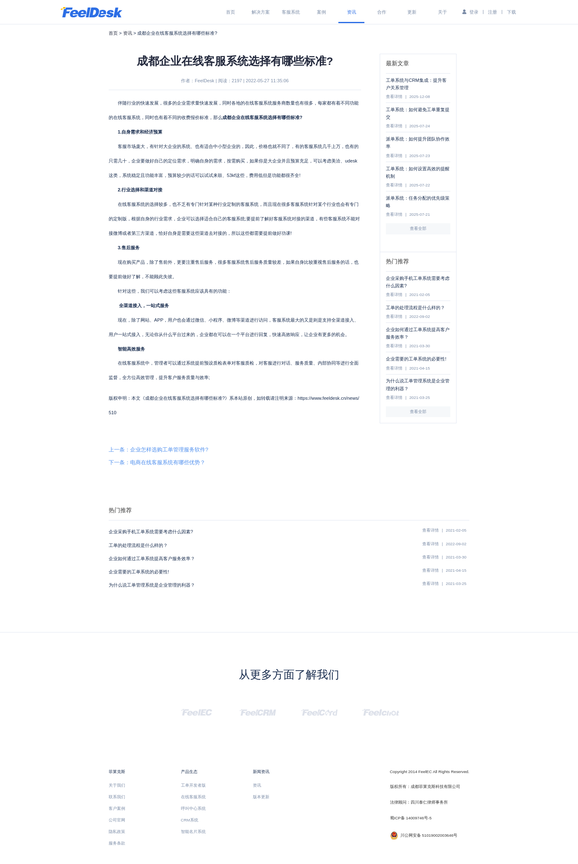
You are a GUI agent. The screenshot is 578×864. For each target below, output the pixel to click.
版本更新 (261, 797)
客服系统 (291, 12)
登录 (473, 12)
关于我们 (117, 785)
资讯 (351, 12)
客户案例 (117, 808)
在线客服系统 (193, 797)
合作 (381, 12)
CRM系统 (189, 820)
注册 (492, 12)
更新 (411, 12)
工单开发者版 (193, 785)
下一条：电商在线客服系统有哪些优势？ (157, 462)
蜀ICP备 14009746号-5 (411, 818)
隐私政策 (117, 831)
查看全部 (418, 228)
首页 (230, 12)
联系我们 (117, 797)
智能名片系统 (193, 831)
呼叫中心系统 (193, 808)
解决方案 (261, 12)
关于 (442, 12)
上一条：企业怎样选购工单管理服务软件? (158, 450)
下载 (511, 12)
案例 (321, 12)
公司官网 (117, 820)
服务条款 (117, 843)
